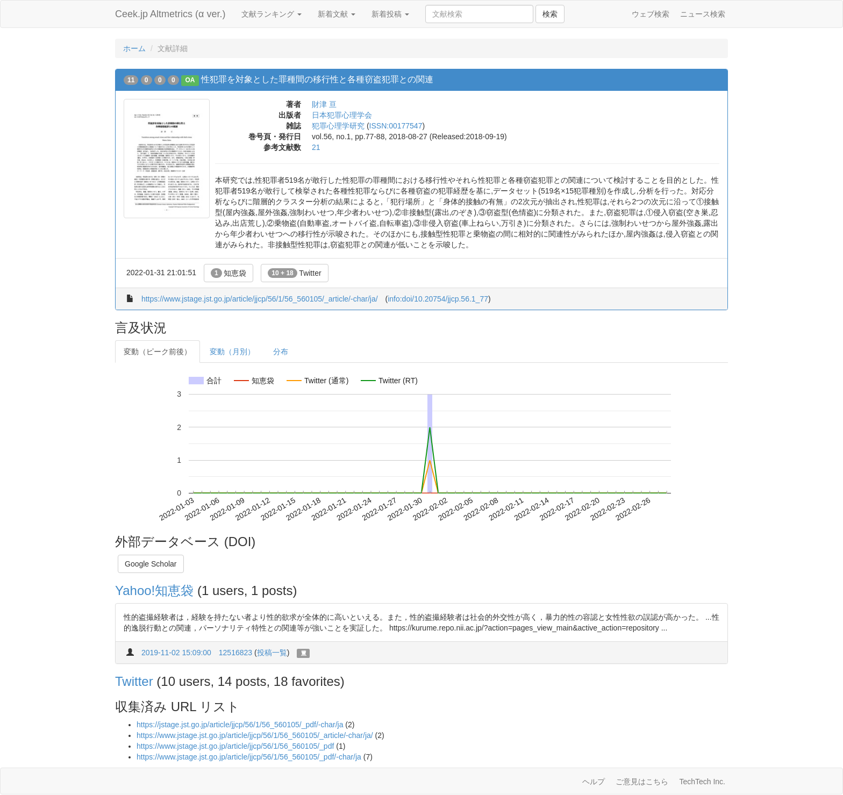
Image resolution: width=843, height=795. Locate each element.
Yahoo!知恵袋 (154, 590)
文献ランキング (271, 14)
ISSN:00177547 (396, 125)
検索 (550, 14)
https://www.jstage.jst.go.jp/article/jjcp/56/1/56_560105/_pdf (235, 746)
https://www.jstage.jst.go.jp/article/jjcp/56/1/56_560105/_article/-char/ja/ (259, 299)
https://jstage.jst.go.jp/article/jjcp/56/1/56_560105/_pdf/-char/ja (240, 724)
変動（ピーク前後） (157, 351)
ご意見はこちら (642, 781)
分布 (280, 351)
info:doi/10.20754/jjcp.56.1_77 (438, 299)
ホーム (134, 48)
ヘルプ (593, 781)
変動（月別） (232, 351)
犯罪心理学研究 (338, 125)
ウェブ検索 (650, 14)
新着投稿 (390, 14)
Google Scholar (151, 564)
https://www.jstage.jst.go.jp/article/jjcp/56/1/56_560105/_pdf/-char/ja (249, 757)
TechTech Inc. (702, 781)
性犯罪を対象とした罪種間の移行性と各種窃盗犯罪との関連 (317, 79)
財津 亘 (324, 104)
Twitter (294, 273)
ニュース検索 (702, 14)
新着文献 (336, 14)
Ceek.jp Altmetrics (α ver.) (170, 14)
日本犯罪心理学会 (342, 115)
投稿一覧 (272, 652)
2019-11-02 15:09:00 (176, 652)
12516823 (235, 652)
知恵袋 (229, 273)
